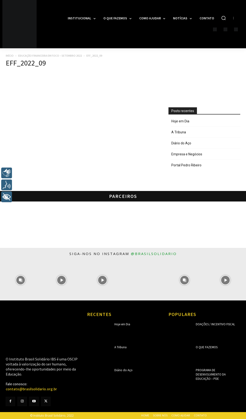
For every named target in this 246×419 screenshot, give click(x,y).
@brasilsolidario (154, 253)
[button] (223, 18)
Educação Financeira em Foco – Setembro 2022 (50, 55)
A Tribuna (178, 132)
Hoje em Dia (180, 121)
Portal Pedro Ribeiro (186, 165)
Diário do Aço (181, 143)
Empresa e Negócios (186, 154)
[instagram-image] (20, 280)
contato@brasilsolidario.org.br (31, 389)
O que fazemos (206, 347)
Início (10, 55)
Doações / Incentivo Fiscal (214, 324)
